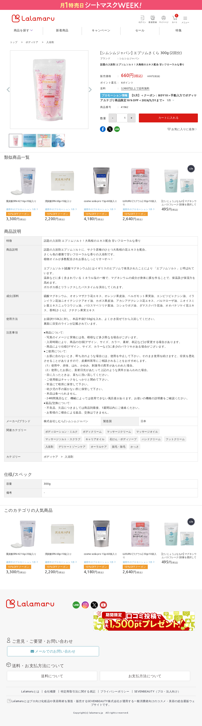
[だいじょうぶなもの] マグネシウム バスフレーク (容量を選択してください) (179, 204)
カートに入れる (168, 117)
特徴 (9, 240)
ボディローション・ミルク (61, 431)
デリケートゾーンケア (72, 446)
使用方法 (12, 318)
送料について (52, 676)
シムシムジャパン (129, 58)
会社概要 (50, 691)
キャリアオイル (95, 439)
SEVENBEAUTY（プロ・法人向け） (157, 691)
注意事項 (12, 332)
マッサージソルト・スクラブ (62, 439)
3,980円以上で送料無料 (135, 88)
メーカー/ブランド (18, 421)
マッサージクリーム (119, 431)
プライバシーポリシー (114, 691)
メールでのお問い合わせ (53, 651)
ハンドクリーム (151, 439)
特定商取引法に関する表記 (78, 691)
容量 (9, 483)
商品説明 (12, 249)
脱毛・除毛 (119, 446)
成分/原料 (12, 295)
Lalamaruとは (30, 691)
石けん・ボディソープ (123, 439)
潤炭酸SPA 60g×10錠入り (58, 201)
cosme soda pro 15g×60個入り (100, 201)
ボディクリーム (92, 431)
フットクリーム (175, 439)
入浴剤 (49, 446)
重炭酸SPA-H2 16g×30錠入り (21, 201)
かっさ (135, 446)
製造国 (107, 421)
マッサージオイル (147, 431)
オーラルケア (99, 446)
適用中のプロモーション (21, 209)
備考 (9, 492)
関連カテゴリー (16, 429)
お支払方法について (145, 676)
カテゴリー (13, 456)
